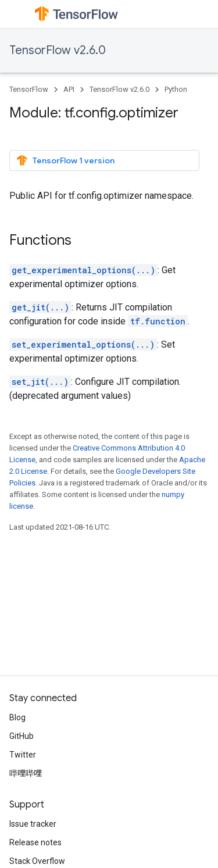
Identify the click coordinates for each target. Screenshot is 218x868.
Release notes (35, 842)
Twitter (22, 754)
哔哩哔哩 (25, 773)
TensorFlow (28, 89)
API (68, 89)
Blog (17, 717)
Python (176, 89)
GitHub (21, 736)
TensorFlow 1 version (65, 160)
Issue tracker (32, 823)
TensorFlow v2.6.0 (57, 50)
